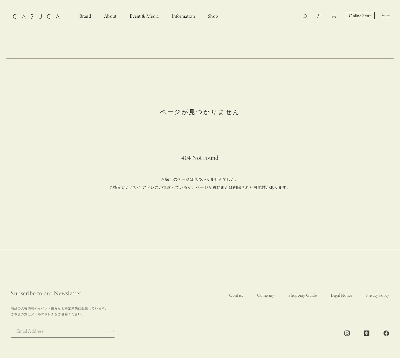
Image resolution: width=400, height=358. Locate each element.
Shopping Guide (302, 298)
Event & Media (144, 16)
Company (265, 298)
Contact (236, 298)
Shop (213, 16)
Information (183, 16)
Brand (85, 16)
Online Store (360, 16)
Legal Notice (341, 298)
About (110, 16)
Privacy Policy (377, 298)
